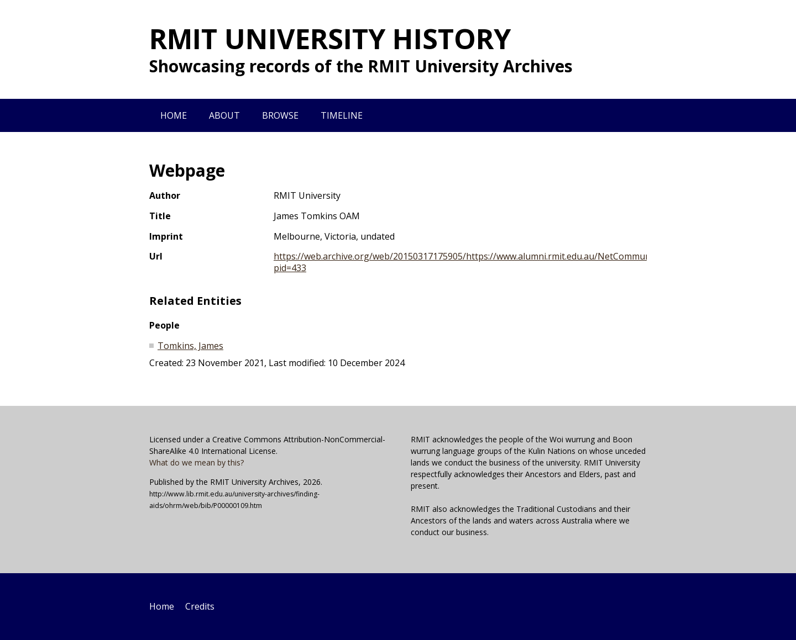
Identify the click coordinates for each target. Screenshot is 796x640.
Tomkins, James (190, 346)
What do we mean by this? (196, 462)
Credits (199, 606)
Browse (280, 115)
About (224, 115)
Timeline (342, 115)
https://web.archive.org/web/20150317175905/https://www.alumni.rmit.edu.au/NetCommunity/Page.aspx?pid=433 (492, 262)
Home (173, 115)
